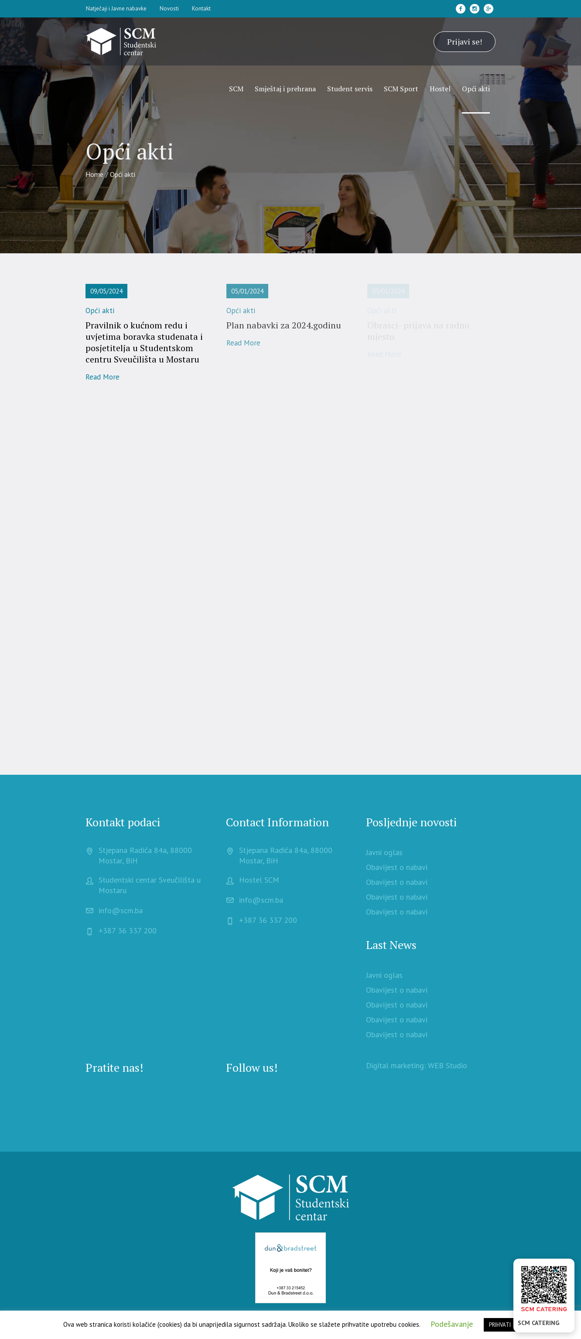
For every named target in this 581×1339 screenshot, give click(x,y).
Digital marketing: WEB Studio (416, 1065)
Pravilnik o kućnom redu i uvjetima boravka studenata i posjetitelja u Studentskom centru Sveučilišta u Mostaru (144, 342)
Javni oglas (384, 852)
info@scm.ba (121, 910)
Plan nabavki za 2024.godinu (283, 325)
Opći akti (99, 310)
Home (94, 174)
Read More (102, 377)
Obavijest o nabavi (396, 867)
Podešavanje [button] (452, 1324)
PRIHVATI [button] (500, 1325)
